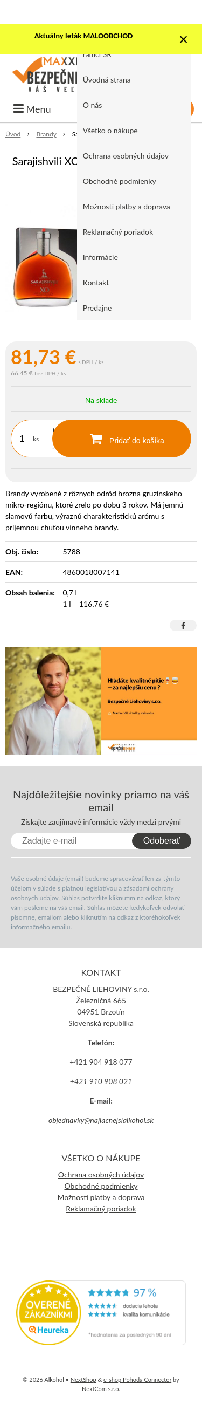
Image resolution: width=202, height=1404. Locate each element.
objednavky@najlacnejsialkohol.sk (101, 1120)
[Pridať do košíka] (121, 438)
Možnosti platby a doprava (126, 206)
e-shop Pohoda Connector (137, 1379)
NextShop (83, 1379)
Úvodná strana (107, 79)
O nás (92, 104)
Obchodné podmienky (119, 181)
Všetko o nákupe (110, 130)
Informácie (100, 257)
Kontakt (96, 282)
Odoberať (161, 840)
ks (36, 439)
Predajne (97, 307)
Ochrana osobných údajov (126, 155)
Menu (32, 109)
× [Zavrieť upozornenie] (184, 39)
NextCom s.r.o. (101, 1388)
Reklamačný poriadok (118, 231)
